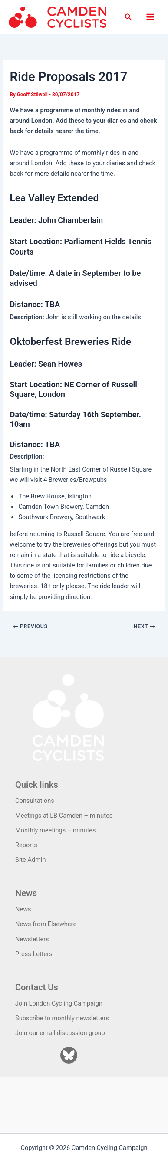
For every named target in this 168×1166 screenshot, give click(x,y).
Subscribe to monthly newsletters (62, 1018)
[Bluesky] (68, 1055)
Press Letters (34, 954)
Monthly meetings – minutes (55, 830)
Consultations (34, 801)
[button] (128, 17)
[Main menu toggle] (150, 17)
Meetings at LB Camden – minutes (63, 815)
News (23, 909)
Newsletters (32, 939)
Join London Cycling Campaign (58, 1003)
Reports (26, 845)
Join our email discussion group (60, 1033)
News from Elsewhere (45, 924)
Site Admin (30, 860)
